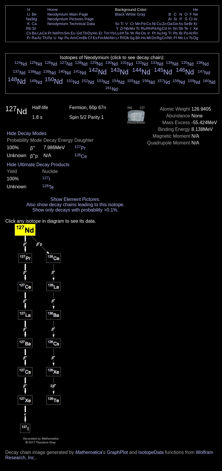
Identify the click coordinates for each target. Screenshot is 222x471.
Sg (132, 38)
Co (148, 23)
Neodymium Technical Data (71, 23)
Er (100, 33)
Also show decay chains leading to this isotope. (75, 204)
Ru (143, 28)
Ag (159, 28)
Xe (195, 28)
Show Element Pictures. (75, 199)
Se (186, 23)
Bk (85, 38)
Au (159, 33)
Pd (154, 28)
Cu (159, 23)
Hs (143, 38)
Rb (28, 28)
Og (195, 38)
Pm (61, 33)
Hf (122, 33)
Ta (127, 33)
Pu (66, 38)
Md (107, 38)
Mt (149, 38)
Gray (141, 14)
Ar (195, 19)
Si (175, 19)
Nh (169, 38)
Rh (148, 28)
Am (73, 38)
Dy (90, 33)
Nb (126, 28)
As (181, 23)
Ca (34, 23)
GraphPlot (117, 452)
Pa (49, 38)
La (39, 33)
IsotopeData (151, 452)
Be (34, 14)
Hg (164, 33)
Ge (175, 23)
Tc (138, 28)
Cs (28, 33)
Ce (44, 33)
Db (126, 38)
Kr (195, 23)
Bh (137, 38)
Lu (117, 33)
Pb (175, 33)
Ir (148, 33)
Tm (106, 33)
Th (44, 38)
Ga (169, 23)
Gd (79, 33)
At (191, 33)
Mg (34, 19)
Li (28, 14)
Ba (34, 33)
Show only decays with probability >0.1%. (75, 209)
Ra (34, 38)
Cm (79, 38)
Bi (181, 33)
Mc (181, 38)
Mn (138, 23)
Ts (191, 38)
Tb (85, 33)
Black (120, 14)
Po (186, 33)
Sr (34, 28)
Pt (154, 33)
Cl (191, 19)
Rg (159, 38)
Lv (186, 38)
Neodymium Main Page (67, 14)
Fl (175, 38)
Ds (154, 38)
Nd (55, 33)
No (112, 38)
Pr (50, 33)
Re (137, 33)
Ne (195, 14)
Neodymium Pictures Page (70, 19)
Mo (132, 28)
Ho (94, 33)
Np (60, 38)
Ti (122, 23)
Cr (132, 23)
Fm (100, 38)
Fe (143, 23)
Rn (195, 33)
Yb (112, 33)
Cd (164, 28)
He (195, 9)
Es (95, 38)
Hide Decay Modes (26, 133)
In (169, 28)
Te (186, 28)
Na (28, 19)
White (131, 14)
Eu (72, 33)
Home (52, 9)
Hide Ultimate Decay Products (38, 164)
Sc (117, 23)
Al (169, 19)
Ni (154, 23)
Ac (39, 38)
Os (143, 33)
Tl (169, 33)
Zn (164, 23)
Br (191, 23)
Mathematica (88, 452)
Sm (67, 33)
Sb (181, 28)
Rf (122, 38)
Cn (164, 38)
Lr (117, 38)
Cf (90, 38)
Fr (29, 38)
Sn (175, 28)
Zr (122, 28)
